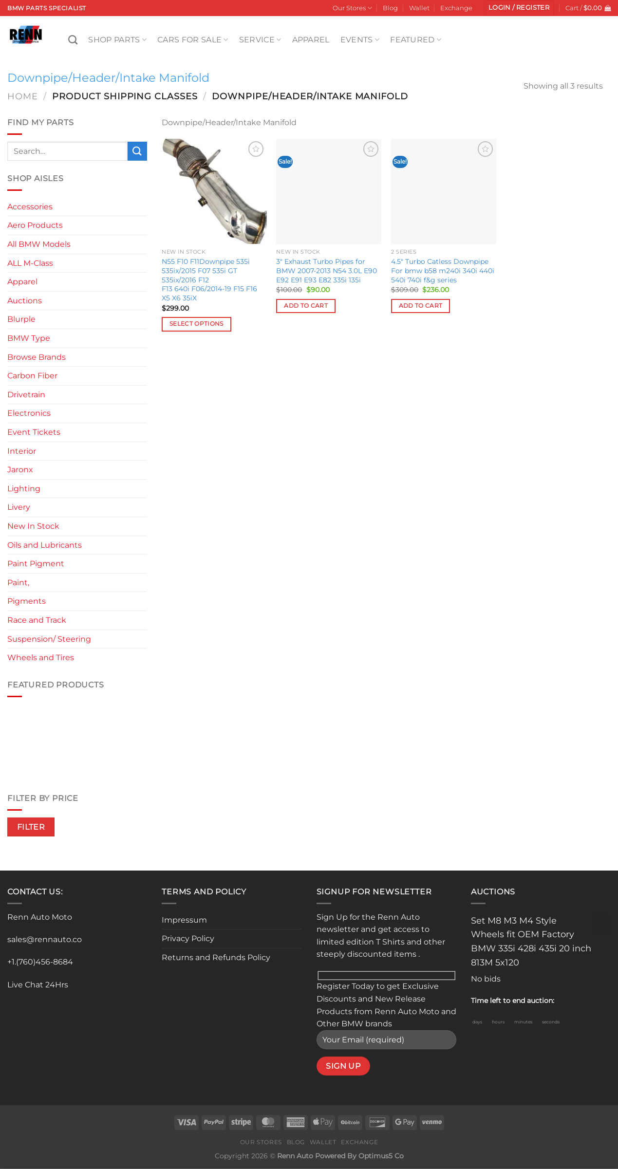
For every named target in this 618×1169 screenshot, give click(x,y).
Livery (18, 507)
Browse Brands (36, 357)
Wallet (419, 8)
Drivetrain (26, 394)
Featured (415, 39)
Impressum (184, 920)
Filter (31, 827)
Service (260, 39)
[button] (519, 8)
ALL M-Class (30, 263)
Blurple (21, 319)
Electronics (29, 413)
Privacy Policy (188, 938)
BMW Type (28, 338)
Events (359, 39)
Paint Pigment (35, 563)
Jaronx (20, 469)
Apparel (311, 39)
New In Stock (33, 526)
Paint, (18, 582)
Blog (390, 8)
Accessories (30, 206)
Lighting (23, 488)
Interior (21, 451)
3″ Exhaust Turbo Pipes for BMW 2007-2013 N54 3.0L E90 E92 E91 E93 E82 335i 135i (326, 270)
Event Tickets (33, 432)
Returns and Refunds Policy (216, 957)
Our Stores (352, 8)
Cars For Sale (192, 39)
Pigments (26, 601)
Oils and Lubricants (44, 545)
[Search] (72, 39)
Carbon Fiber (32, 375)
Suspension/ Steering (49, 639)
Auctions (24, 300)
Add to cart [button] (306, 305)
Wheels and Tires (40, 657)
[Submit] (137, 151)
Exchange (456, 8)
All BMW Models (39, 244)
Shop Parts (117, 39)
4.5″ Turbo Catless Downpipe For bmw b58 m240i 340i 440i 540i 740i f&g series (442, 270)
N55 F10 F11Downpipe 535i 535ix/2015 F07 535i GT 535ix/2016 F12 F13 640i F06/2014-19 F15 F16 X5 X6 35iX (209, 279)
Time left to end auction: (512, 1000)
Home (22, 96)
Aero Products (35, 225)
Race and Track (36, 620)
